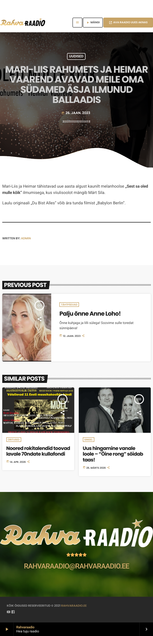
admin (26, 238)
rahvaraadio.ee (74, 605)
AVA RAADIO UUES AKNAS (128, 22)
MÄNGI (93, 22)
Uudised (76, 56)
